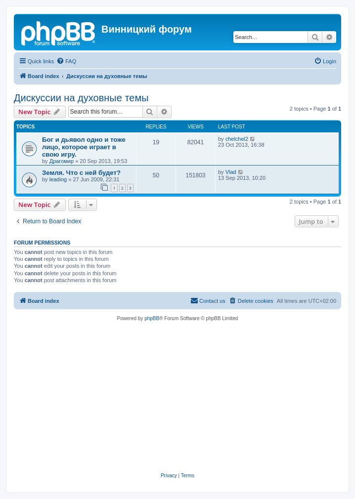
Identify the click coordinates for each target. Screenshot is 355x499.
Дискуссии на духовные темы (81, 97)
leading (58, 179)
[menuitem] (66, 61)
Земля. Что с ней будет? (81, 172)
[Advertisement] (177, 397)
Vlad (230, 172)
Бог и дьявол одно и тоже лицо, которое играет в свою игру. (84, 147)
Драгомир (61, 161)
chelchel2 (236, 139)
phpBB (151, 318)
